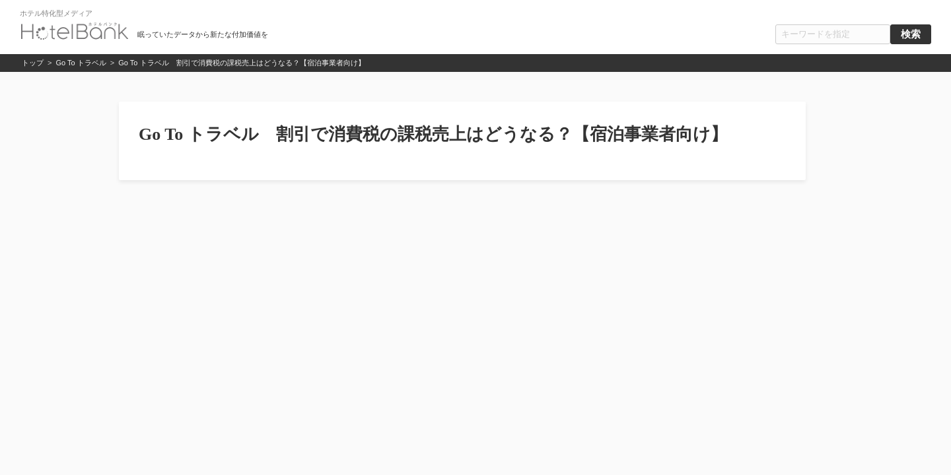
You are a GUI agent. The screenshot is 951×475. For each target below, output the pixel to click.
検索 (911, 34)
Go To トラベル (81, 63)
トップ (33, 63)
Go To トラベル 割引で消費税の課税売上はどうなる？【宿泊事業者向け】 (241, 63)
